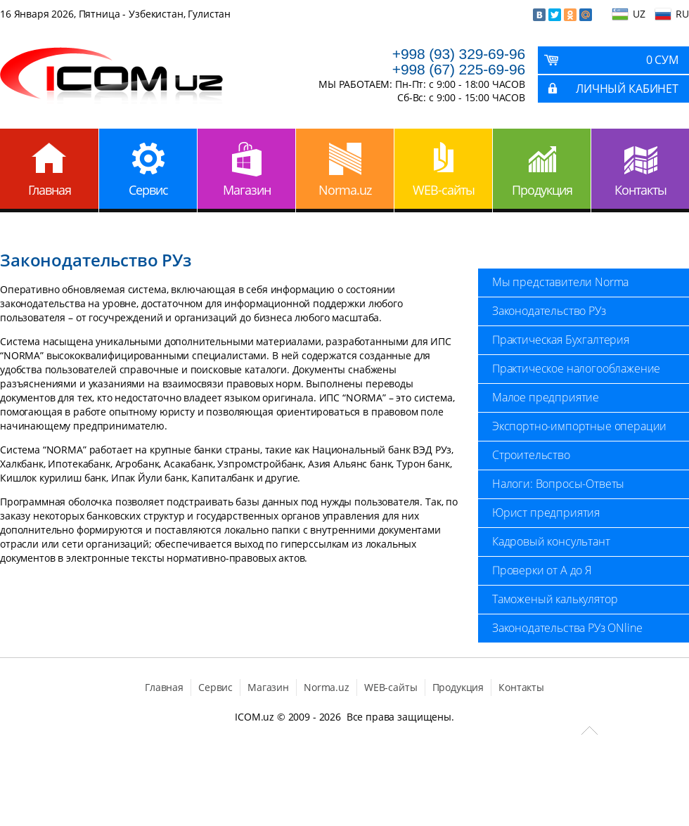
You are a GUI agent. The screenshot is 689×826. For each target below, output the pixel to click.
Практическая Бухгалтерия (560, 339)
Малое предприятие (545, 397)
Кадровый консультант (551, 541)
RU (682, 13)
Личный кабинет (627, 88)
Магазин (247, 189)
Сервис (148, 189)
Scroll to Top (589, 730)
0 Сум (662, 59)
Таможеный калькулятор (554, 599)
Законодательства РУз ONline (567, 627)
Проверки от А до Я (541, 570)
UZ (639, 13)
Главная (49, 189)
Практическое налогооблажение (576, 368)
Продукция (542, 189)
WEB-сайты (444, 189)
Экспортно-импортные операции (579, 426)
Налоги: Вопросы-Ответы (558, 483)
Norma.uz (344, 189)
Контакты (640, 189)
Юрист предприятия (546, 512)
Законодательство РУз (549, 310)
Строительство (531, 455)
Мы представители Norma (560, 282)
